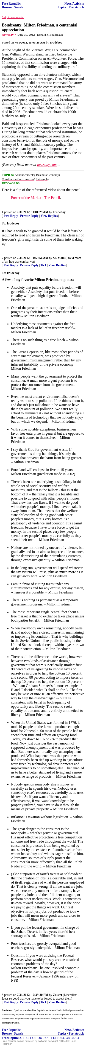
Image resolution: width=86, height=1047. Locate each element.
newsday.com (47, 165)
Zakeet (57, 995)
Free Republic (11, 3)
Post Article (76, 7)
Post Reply (11, 216)
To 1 (43, 265)
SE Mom (59, 258)
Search (18, 7)
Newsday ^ (9, 34)
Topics (62, 7)
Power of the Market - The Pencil (35, 198)
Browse (7, 7)
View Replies (49, 216)
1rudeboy (59, 212)
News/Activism (74, 3)
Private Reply (29, 216)
